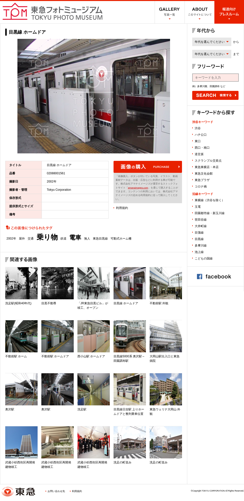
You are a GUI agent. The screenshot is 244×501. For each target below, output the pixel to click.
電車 (75, 238)
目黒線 (199, 239)
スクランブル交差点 (208, 160)
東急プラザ (202, 180)
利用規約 (122, 208)
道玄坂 (199, 154)
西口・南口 (202, 147)
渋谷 (198, 128)
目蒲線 (199, 232)
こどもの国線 (204, 258)
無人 (87, 238)
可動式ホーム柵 (121, 238)
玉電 (198, 206)
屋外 (22, 238)
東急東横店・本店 (207, 167)
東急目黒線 (100, 238)
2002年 (11, 238)
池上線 (199, 252)
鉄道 (63, 238)
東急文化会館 (204, 173)
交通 (31, 238)
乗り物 (47, 237)
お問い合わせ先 (56, 491)
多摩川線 (201, 245)
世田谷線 (201, 219)
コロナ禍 (201, 186)
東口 (198, 141)
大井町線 (201, 226)
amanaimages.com (138, 187)
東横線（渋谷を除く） (210, 200)
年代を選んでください (210, 42)
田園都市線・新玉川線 (210, 213)
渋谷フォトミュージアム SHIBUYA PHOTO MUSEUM (52, 11)
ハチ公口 (201, 134)
